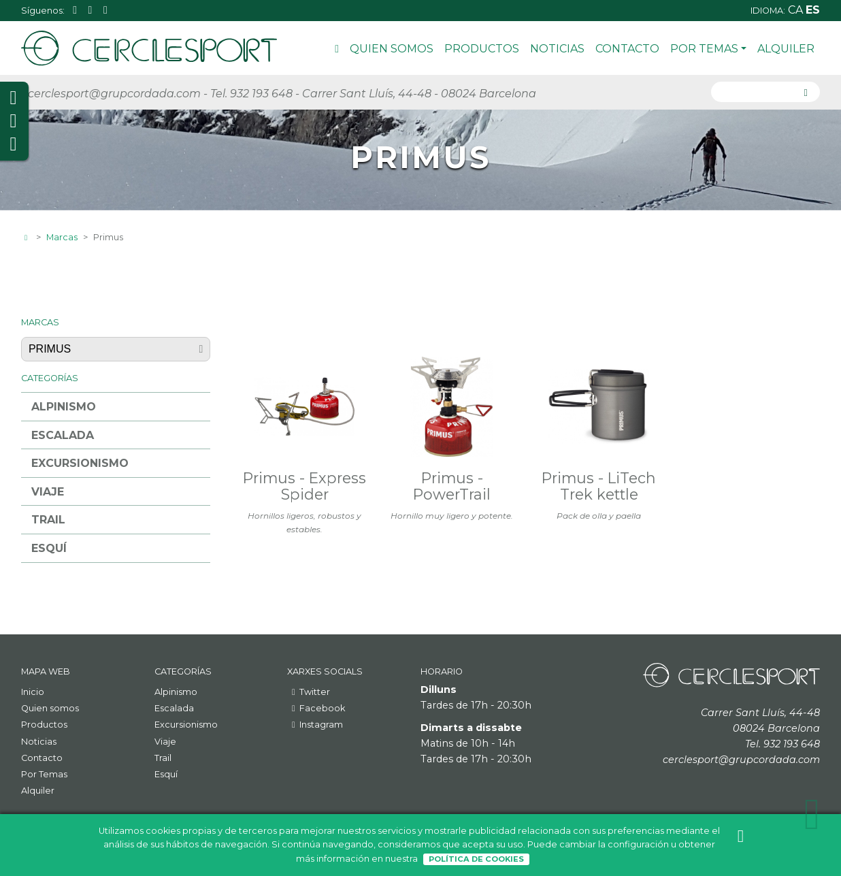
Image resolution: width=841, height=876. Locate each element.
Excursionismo (80, 463)
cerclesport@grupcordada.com (114, 93)
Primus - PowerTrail (452, 486)
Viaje (47, 491)
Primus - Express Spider (304, 486)
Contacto (627, 48)
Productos (481, 48)
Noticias (557, 48)
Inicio (336, 50)
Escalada (62, 435)
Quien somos (391, 48)
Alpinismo (63, 406)
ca (797, 9)
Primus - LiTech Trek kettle (599, 486)
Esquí (49, 548)
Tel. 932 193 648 (251, 93)
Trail (48, 519)
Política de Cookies (476, 859)
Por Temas (708, 48)
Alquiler (785, 48)
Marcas (62, 237)
